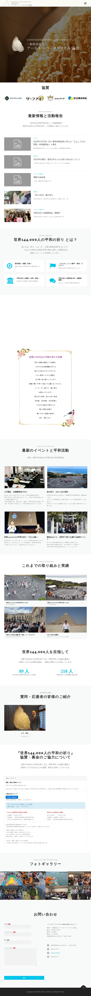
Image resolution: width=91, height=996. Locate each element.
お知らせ (36, 206)
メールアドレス (17, 967)
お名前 (17, 959)
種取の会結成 (39, 227)
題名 (17, 975)
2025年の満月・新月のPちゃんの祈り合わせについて (57, 210)
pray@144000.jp (55, 987)
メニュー (85, 3)
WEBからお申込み (12, 837)
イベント (36, 188)
